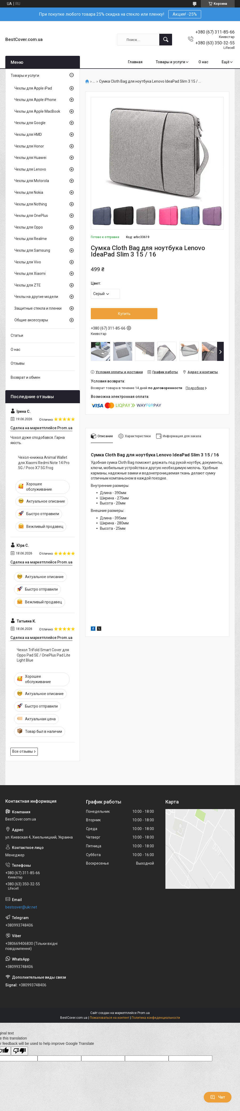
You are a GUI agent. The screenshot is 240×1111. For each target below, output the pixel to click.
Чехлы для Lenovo (30, 169)
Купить (124, 314)
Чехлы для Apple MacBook (37, 111)
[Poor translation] (19, 1051)
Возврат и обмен (25, 377)
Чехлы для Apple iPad (33, 88)
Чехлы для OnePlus (31, 215)
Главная (135, 62)
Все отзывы (22, 751)
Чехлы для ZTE (27, 285)
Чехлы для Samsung (32, 250)
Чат (217, 1097)
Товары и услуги (170, 62)
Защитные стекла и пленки (38, 308)
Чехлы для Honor (29, 146)
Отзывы (18, 363)
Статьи (17, 335)
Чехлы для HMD (28, 134)
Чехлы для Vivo (27, 262)
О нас (203, 62)
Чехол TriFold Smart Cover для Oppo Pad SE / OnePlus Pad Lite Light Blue (43, 655)
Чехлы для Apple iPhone (35, 100)
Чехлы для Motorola (31, 181)
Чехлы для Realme (30, 239)
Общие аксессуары (31, 320)
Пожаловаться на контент (109, 1018)
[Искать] (165, 39)
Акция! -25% (185, 14)
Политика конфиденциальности (156, 1018)
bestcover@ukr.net (21, 907)
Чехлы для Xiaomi (30, 273)
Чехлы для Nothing (30, 204)
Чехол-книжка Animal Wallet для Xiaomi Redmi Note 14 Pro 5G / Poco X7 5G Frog (44, 462)
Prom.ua (143, 1013)
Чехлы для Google (30, 123)
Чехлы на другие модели (36, 296)
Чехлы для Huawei (30, 157)
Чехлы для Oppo (28, 227)
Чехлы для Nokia (28, 192)
